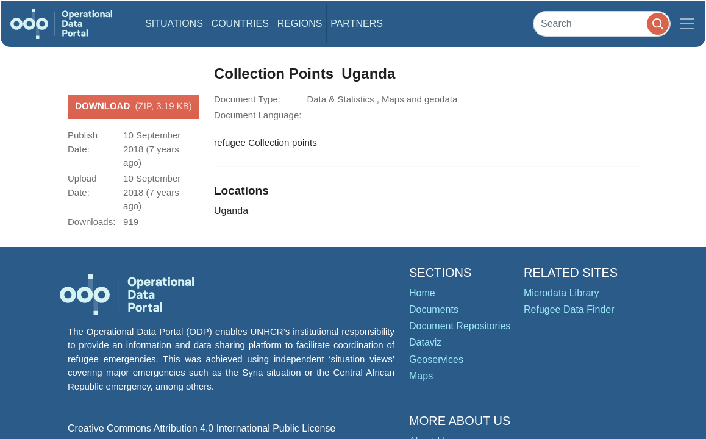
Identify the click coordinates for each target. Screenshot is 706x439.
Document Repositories (459, 326)
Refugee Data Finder (569, 309)
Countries (240, 23)
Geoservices (436, 359)
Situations (174, 23)
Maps (421, 376)
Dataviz (425, 342)
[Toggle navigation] (687, 23)
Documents (433, 309)
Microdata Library (561, 293)
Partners (356, 23)
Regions (300, 23)
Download (133, 106)
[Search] (602, 23)
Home (422, 293)
